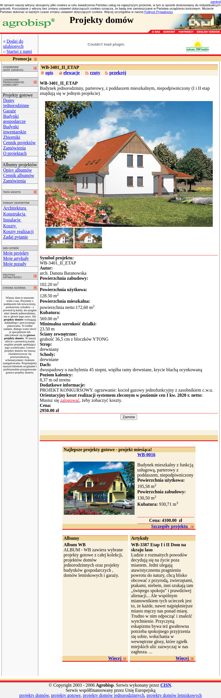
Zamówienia (14, 148)
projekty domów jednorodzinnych (113, 695)
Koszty (10, 225)
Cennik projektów (19, 142)
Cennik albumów (18, 175)
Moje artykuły (16, 258)
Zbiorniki (11, 137)
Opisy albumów (17, 170)
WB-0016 (146, 454)
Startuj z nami (19, 51)
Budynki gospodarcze (14, 119)
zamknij (216, 1)
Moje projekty (16, 253)
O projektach (15, 153)
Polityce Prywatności (158, 12)
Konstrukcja (14, 214)
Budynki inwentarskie (14, 129)
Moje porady (14, 263)
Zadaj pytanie (15, 236)
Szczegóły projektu (172, 526)
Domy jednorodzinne (16, 103)
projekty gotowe (65, 695)
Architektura (15, 208)
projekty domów (34, 695)
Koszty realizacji (18, 231)
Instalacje (12, 219)
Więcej (117, 658)
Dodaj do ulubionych (13, 44)
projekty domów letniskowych (174, 695)
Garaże (9, 110)
